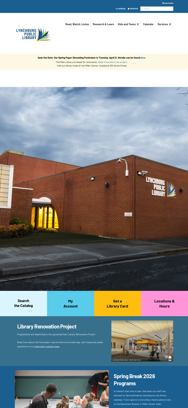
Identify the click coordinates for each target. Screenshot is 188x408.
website (133, 8)
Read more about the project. (113, 62)
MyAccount (70, 303)
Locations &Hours (164, 303)
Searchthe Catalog (23, 303)
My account (167, 3)
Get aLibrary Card (117, 303)
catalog (120, 8)
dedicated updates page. (47, 346)
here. (143, 57)
